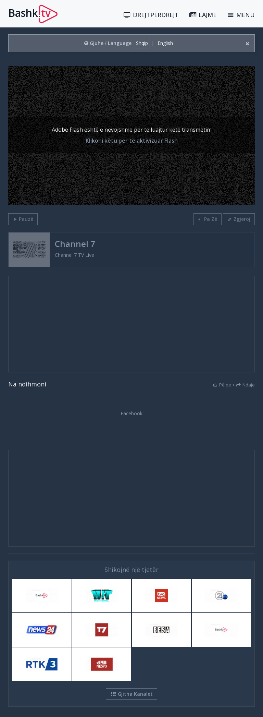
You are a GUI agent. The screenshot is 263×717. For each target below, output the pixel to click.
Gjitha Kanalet (131, 694)
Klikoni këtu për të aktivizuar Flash (132, 141)
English (165, 43)
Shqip (142, 43)
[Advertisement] (131, 324)
